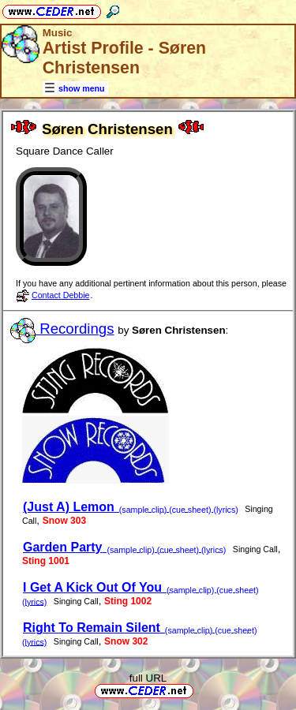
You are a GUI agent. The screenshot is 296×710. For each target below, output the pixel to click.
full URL (148, 678)
